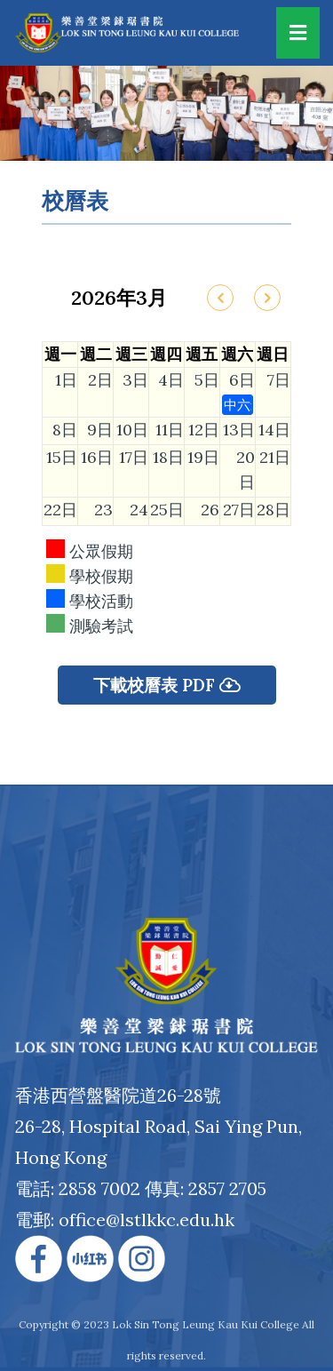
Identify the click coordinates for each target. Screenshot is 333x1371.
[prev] (220, 297)
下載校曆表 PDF (167, 685)
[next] (268, 297)
